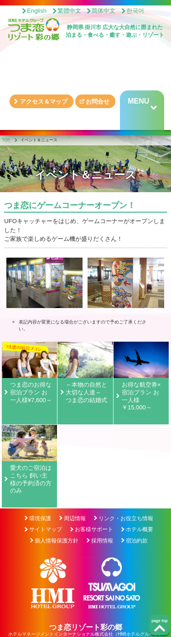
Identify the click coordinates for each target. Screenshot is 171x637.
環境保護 (40, 518)
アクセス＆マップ (43, 101)
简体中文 (103, 10)
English (37, 10)
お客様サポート (94, 529)
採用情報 (102, 540)
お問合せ (97, 101)
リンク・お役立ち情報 (125, 518)
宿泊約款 (137, 540)
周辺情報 (75, 518)
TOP (6, 140)
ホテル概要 (139, 529)
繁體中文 (69, 10)
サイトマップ (45, 529)
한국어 (135, 10)
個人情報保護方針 (56, 540)
